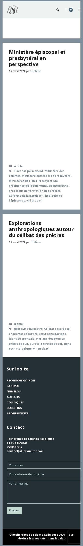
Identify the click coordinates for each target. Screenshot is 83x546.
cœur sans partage (52, 334)
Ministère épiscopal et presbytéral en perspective (37, 58)
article (18, 166)
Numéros (14, 391)
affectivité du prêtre (28, 329)
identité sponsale (21, 338)
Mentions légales (53, 538)
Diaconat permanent (28, 171)
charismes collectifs (23, 334)
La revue (13, 386)
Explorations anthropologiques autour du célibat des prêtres (41, 229)
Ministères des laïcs (23, 181)
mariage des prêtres (50, 338)
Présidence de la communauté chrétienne (38, 186)
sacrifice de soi (51, 344)
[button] (58, 9)
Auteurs (13, 397)
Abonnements (17, 413)
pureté (34, 344)
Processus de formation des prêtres (34, 191)
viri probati (34, 200)
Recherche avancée (21, 380)
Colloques (15, 402)
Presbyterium (48, 181)
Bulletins (14, 408)
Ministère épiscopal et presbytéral (46, 176)
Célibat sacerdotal (57, 329)
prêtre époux (18, 344)
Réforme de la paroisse (25, 195)
